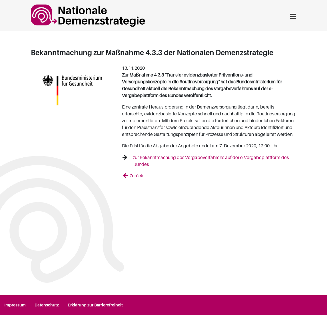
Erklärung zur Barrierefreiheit (95, 305)
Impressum (15, 305)
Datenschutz (47, 305)
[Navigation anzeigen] (293, 15)
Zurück (136, 175)
